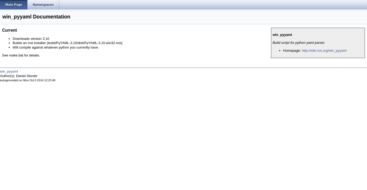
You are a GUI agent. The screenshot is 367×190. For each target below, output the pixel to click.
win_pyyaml (9, 71)
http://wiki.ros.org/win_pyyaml (324, 51)
